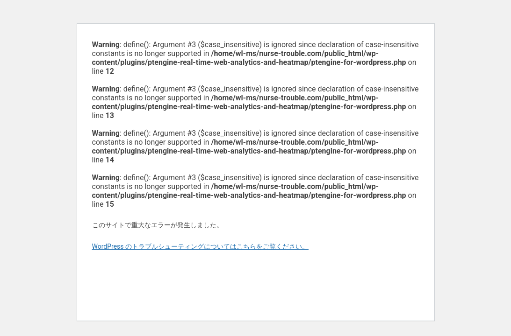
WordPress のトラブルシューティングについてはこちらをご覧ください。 (200, 246)
